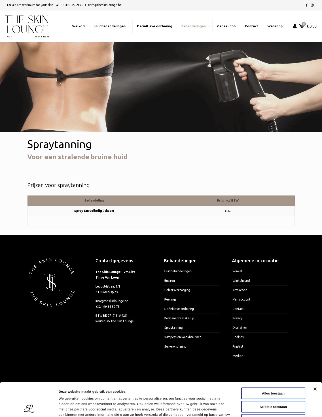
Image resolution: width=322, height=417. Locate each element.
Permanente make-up (179, 318)
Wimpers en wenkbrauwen (182, 337)
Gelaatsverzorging (177, 290)
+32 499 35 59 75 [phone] (71, 5)
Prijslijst (238, 346)
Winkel (237, 271)
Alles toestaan (273, 361)
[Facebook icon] (306, 5)
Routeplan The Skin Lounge (114, 321)
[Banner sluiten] (315, 357)
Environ (169, 280)
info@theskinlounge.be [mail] (105, 5)
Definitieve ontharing (179, 309)
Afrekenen (240, 290)
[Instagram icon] (312, 5)
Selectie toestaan (273, 375)
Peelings (170, 299)
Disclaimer (240, 327)
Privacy (237, 318)
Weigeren (273, 388)
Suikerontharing (175, 346)
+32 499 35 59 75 (107, 306)
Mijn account (241, 299)
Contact (238, 309)
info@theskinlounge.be (111, 301)
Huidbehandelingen (178, 271)
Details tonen (241, 408)
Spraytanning (173, 327)
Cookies (238, 337)
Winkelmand (241, 280)
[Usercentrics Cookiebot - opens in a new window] (29, 408)
